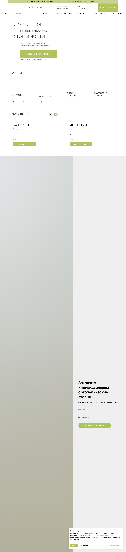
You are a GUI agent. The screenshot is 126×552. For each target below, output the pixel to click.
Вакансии (82, 14)
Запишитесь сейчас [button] (63, 1)
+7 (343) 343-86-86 (36, 7)
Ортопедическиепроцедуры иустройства (100, 93)
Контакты (117, 14)
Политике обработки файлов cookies (103, 535)
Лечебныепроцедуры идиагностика (72, 93)
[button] (108, 7)
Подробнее (42, 101)
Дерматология (45, 96)
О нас (7, 14)
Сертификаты (100, 14)
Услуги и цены (22, 14)
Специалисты (42, 14)
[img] (90, 7)
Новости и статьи (63, 14)
